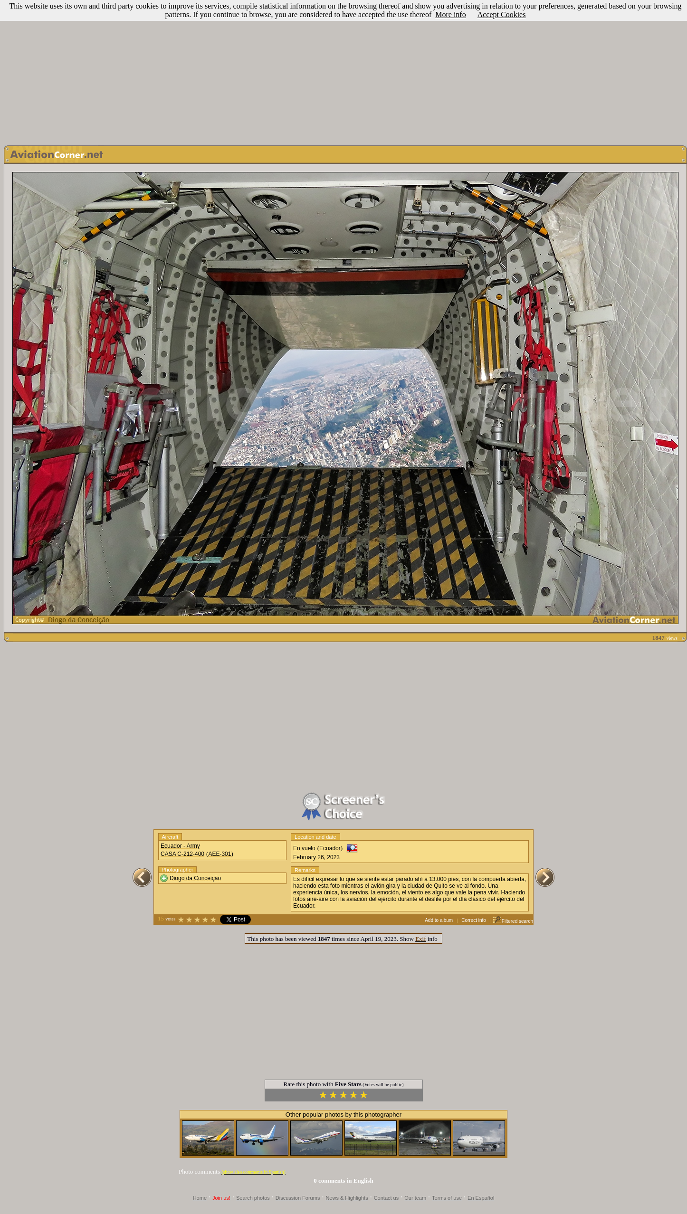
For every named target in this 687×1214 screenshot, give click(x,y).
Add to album (439, 920)
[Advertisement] (343, 70)
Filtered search (513, 921)
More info (450, 14)
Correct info (473, 920)
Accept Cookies (501, 14)
